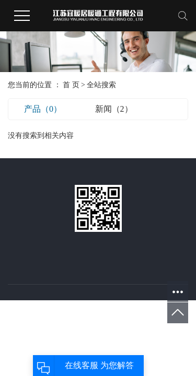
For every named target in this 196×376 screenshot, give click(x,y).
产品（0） (43, 108)
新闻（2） (114, 108)
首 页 (71, 85)
